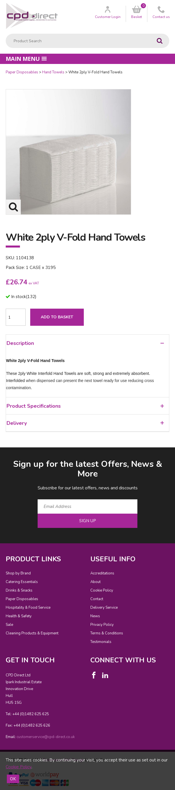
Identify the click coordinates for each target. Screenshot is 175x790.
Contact (96, 599)
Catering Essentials (22, 581)
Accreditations (102, 573)
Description (85, 343)
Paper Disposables (22, 72)
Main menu (26, 59)
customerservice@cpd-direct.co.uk (46, 736)
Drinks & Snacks (19, 590)
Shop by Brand (18, 573)
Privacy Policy (102, 624)
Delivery (85, 423)
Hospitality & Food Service (28, 607)
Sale (9, 624)
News (95, 616)
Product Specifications (85, 406)
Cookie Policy (101, 590)
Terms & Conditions (106, 633)
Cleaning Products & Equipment (32, 633)
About (95, 581)
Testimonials (100, 641)
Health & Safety (19, 616)
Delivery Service (104, 607)
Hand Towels (53, 72)
